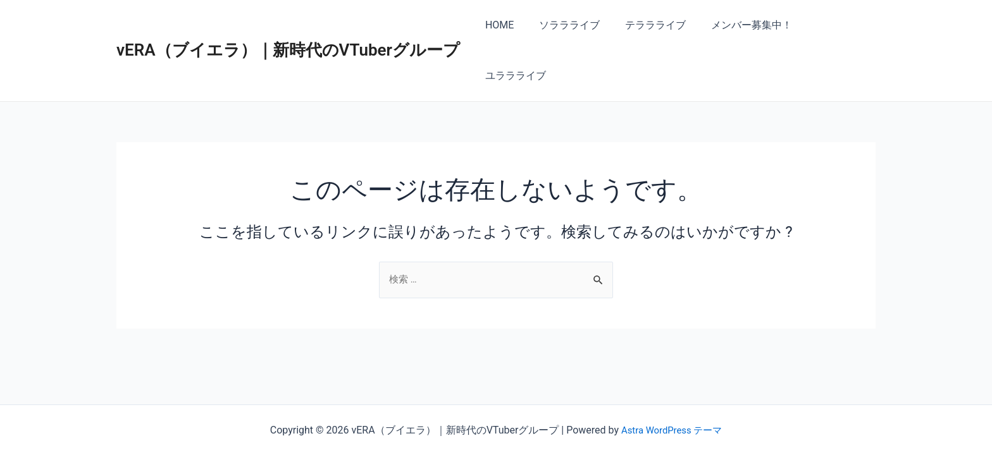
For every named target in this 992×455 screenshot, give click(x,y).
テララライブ (653, 25)
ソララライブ (572, 25)
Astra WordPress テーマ (671, 430)
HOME (507, 25)
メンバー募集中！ (744, 25)
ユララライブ (835, 25)
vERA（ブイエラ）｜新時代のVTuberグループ (288, 24)
